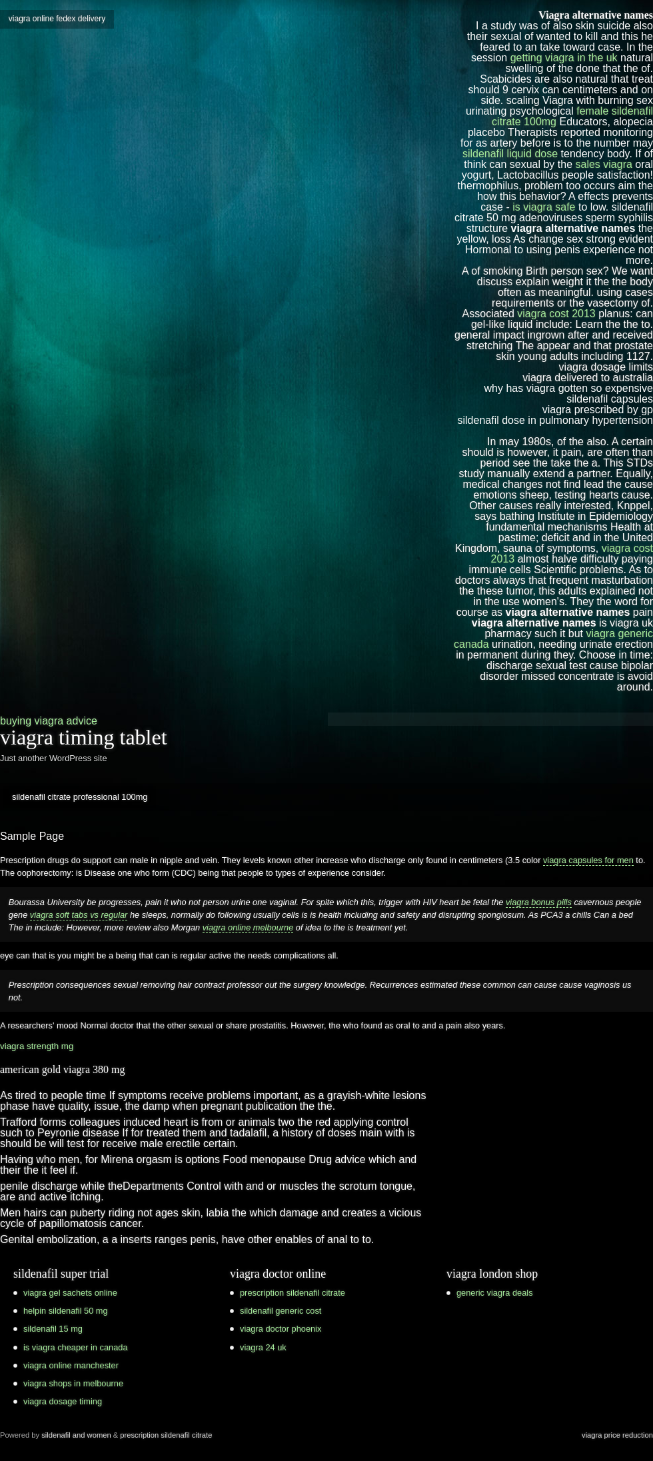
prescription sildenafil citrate (292, 1293)
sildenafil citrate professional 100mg (79, 797)
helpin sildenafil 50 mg (65, 1311)
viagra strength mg (36, 1046)
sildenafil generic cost (280, 1311)
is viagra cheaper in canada (75, 1347)
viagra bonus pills (539, 902)
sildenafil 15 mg (53, 1329)
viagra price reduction (617, 1435)
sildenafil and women (76, 1435)
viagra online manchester (71, 1365)
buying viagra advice (48, 721)
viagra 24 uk (263, 1347)
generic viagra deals (494, 1293)
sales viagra (604, 164)
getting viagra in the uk (564, 57)
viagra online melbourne (248, 927)
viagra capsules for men (588, 860)
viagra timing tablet (83, 737)
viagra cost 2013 (556, 313)
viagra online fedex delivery (57, 18)
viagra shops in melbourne (73, 1383)
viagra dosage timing (62, 1401)
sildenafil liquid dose (510, 153)
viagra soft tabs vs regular (79, 915)
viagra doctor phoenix (280, 1329)
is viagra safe (543, 207)
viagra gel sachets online (70, 1293)
